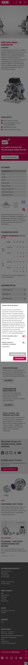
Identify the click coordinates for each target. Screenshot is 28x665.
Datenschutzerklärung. (17, 333)
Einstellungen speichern (17, 354)
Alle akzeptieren (19, 358)
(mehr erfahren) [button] (6, 338)
